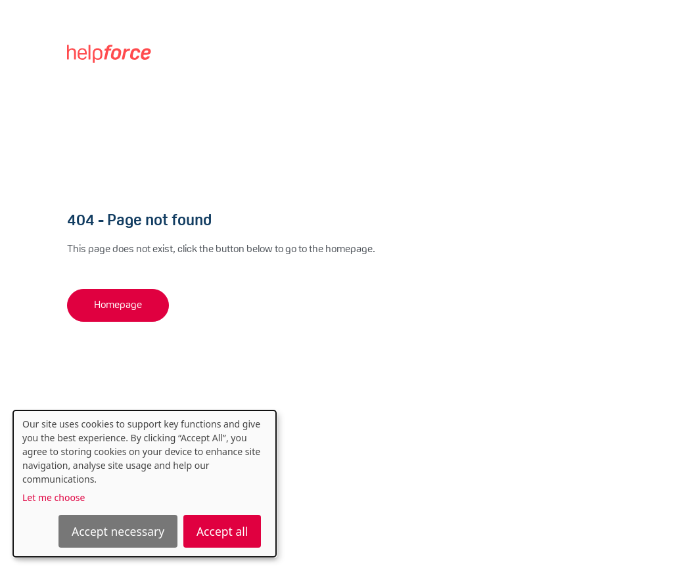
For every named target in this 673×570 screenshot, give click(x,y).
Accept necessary (118, 531)
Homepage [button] (118, 305)
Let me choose (53, 497)
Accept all (222, 531)
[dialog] (144, 483)
